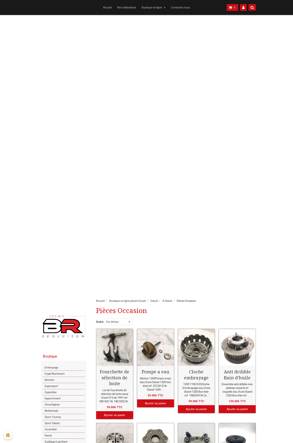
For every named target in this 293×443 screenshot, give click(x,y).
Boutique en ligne (152, 7)
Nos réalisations (126, 7)
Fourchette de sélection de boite (114, 377)
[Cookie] (8, 435)
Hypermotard (52, 398)
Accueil (107, 7)
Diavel (154, 300)
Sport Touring (53, 416)
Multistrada (51, 410)
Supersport (51, 386)
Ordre (99, 321)
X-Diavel (167, 300)
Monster (50, 379)
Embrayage (51, 367)
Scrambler (51, 429)
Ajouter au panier (114, 415)
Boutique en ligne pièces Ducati (127, 300)
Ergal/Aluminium (55, 373)
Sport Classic (52, 423)
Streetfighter (52, 404)
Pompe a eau (155, 371)
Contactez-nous (180, 7)
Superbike (51, 392)
